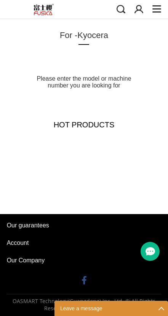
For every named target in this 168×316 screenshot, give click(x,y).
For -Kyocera (84, 35)
